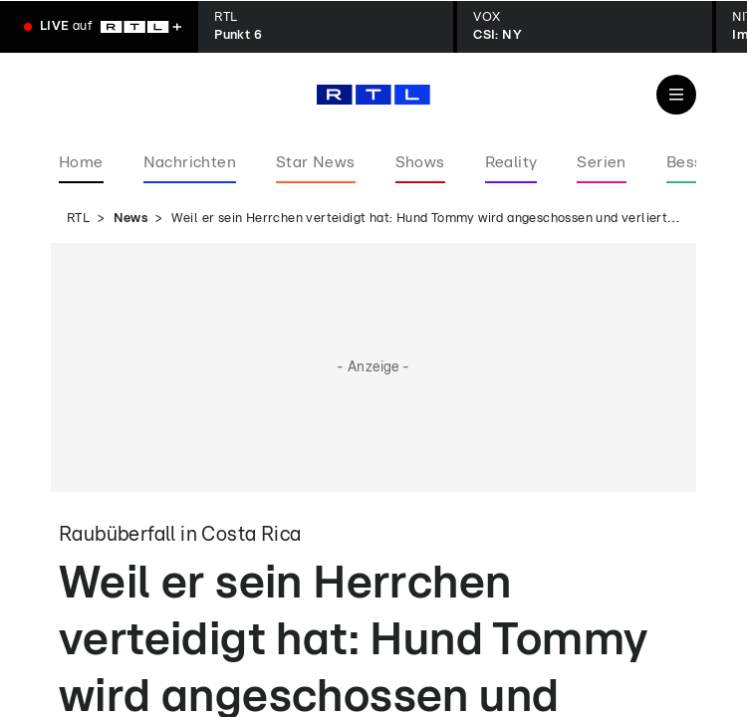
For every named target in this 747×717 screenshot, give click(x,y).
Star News (316, 162)
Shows (420, 162)
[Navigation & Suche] (676, 95)
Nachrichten (189, 162)
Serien (601, 162)
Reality (511, 162)
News (131, 218)
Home (81, 162)
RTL (78, 218)
